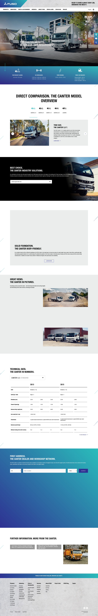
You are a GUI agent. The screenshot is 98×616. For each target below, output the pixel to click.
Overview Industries (21, 586)
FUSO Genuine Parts (30, 592)
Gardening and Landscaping (22, 595)
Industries (21, 583)
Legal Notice (25, 611)
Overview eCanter (12, 596)
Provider (11, 611)
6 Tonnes (11, 589)
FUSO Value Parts (31, 600)
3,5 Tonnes (12, 587)
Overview (47, 585)
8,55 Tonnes (12, 593)
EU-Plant (47, 587)
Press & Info (58, 583)
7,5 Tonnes (12, 591)
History (47, 589)
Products (12, 583)
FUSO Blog (66, 583)
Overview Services (39, 586)
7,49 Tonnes (12, 603)
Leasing (38, 591)
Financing (39, 589)
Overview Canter (13, 585)
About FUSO (49, 583)
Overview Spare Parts (31, 588)
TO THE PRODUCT (82, 434)
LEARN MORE (56, 140)
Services (39, 583)
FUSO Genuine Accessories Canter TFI (30, 596)
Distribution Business (21, 590)
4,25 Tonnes (12, 599)
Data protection (17, 611)
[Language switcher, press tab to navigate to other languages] (86, 9)
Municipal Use (22, 598)
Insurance (39, 593)
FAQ (46, 591)
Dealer (74, 583)
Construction (21, 593)
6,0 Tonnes (12, 601)
